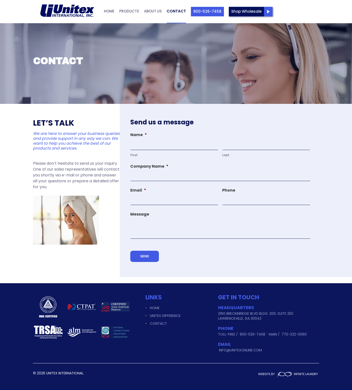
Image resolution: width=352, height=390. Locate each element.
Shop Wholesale (246, 11)
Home (109, 11)
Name (138, 135)
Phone (228, 190)
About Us (153, 11)
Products (129, 11)
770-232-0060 (294, 331)
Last (225, 155)
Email (138, 190)
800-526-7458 (207, 11)
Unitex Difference (165, 313)
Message (139, 214)
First (134, 155)
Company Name (149, 166)
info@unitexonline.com (240, 347)
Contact (176, 11)
